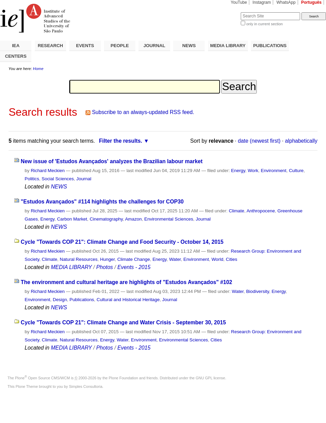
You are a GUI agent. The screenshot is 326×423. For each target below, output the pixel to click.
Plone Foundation (123, 378)
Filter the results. (120, 141)
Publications (82, 299)
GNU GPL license (210, 378)
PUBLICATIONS (269, 45)
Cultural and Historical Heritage (128, 299)
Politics (32, 178)
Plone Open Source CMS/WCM (42, 378)
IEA (15, 45)
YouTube (239, 2)
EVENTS (85, 45)
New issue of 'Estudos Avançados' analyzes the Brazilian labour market (112, 161)
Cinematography (106, 219)
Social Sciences (58, 178)
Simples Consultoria (85, 386)
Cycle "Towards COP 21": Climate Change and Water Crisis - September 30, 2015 (123, 322)
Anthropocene (261, 210)
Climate (236, 210)
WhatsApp (286, 2)
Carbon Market (72, 219)
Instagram (262, 2)
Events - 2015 (133, 267)
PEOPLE (119, 45)
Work (253, 170)
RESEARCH (50, 45)
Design (60, 299)
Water (175, 259)
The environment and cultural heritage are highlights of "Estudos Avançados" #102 (126, 282)
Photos (104, 267)
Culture (296, 170)
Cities (231, 259)
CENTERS (16, 56)
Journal (83, 178)
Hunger (107, 259)
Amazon (133, 219)
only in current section (264, 24)
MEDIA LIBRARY (228, 45)
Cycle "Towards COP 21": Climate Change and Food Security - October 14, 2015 (122, 242)
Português (311, 2)
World (217, 259)
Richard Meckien (48, 170)
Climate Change (133, 259)
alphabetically (301, 141)
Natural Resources (79, 259)
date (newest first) (259, 141)
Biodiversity (257, 291)
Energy (238, 170)
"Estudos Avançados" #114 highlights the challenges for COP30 (102, 202)
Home (38, 69)
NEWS (189, 45)
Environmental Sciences (168, 219)
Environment (273, 170)
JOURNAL (154, 45)
